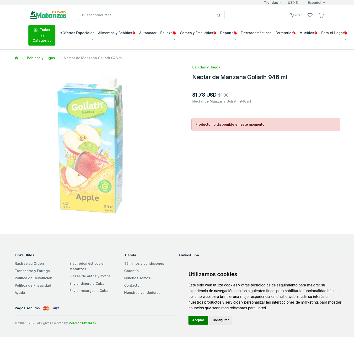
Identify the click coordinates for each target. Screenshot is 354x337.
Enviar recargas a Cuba (89, 291)
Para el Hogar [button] (334, 33)
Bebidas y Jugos (41, 58)
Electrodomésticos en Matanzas (88, 266)
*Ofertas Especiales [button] (77, 33)
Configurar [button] (221, 320)
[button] (321, 15)
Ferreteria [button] (285, 33)
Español (314, 2)
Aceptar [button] (198, 320)
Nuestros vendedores (142, 292)
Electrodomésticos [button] (256, 33)
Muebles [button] (308, 33)
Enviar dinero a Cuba (87, 283)
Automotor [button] (147, 33)
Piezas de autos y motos (90, 276)
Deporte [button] (228, 33)
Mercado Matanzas (82, 323)
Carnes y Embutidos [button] (198, 33)
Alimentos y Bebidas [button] (116, 33)
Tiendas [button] (271, 2)
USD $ (293, 2)
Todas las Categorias (41, 35)
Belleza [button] (168, 33)
